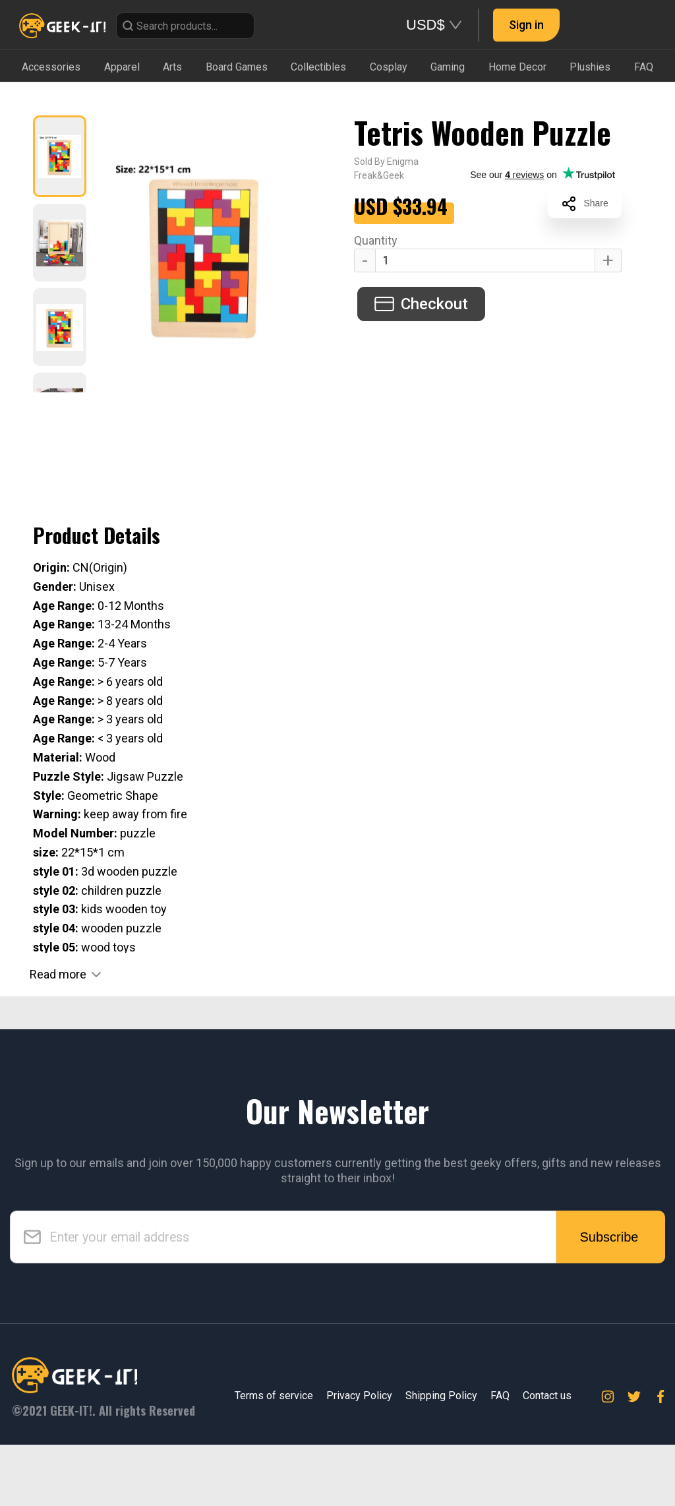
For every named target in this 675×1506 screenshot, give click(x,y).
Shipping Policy (441, 1395)
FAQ (500, 1395)
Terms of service (274, 1395)
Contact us (547, 1395)
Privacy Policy (359, 1395)
